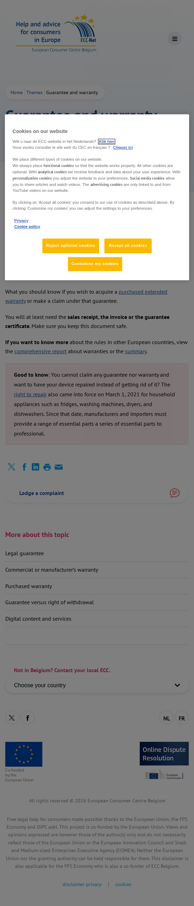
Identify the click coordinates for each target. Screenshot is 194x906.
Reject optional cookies (70, 245)
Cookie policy (27, 226)
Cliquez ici (123, 147)
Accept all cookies (128, 245)
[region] (97, 197)
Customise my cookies (95, 264)
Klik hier (107, 141)
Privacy (21, 220)
